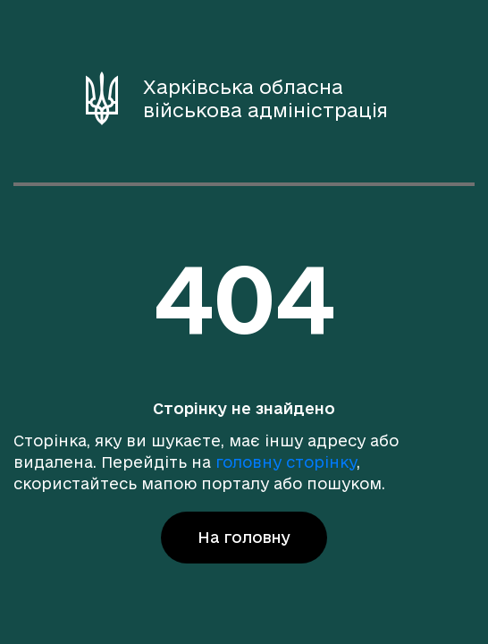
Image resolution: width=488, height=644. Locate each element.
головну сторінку (286, 461)
